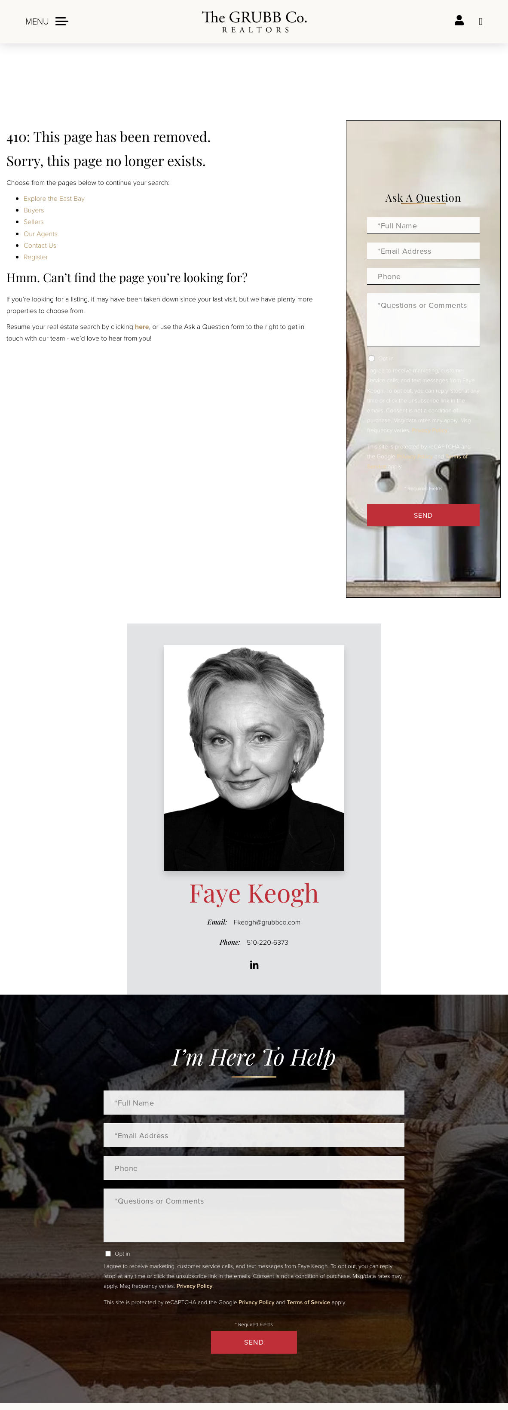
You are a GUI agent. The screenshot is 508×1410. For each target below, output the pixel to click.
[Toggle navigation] (46, 21)
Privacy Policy (429, 430)
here (142, 327)
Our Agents (41, 233)
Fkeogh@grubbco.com (267, 922)
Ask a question (481, 21)
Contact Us (40, 245)
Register (36, 256)
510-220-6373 (267, 942)
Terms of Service (308, 1302)
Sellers (34, 221)
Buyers (34, 210)
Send (423, 515)
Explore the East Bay (54, 198)
